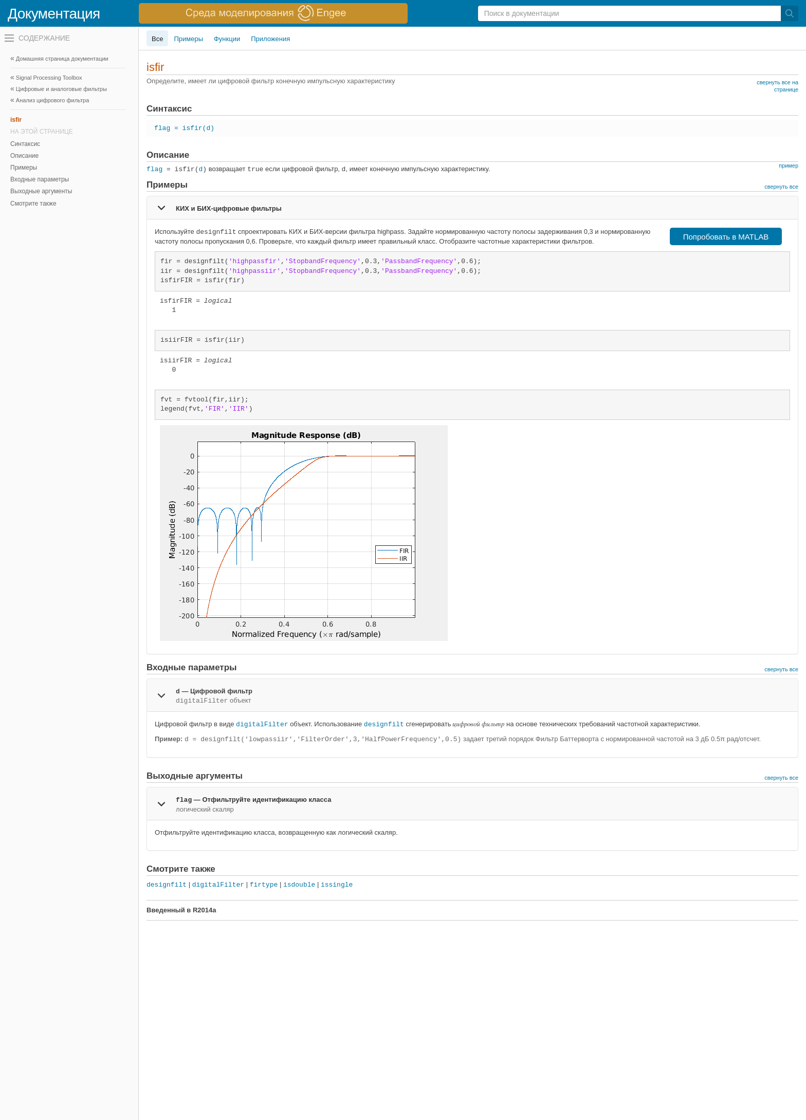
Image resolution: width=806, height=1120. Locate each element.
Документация (54, 14)
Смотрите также (33, 203)
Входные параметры (39, 179)
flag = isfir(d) (184, 128)
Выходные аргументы (41, 191)
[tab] (472, 207)
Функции (227, 39)
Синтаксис (25, 144)
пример (788, 165)
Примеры (23, 167)
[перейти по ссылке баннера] (273, 13)
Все (157, 39)
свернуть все (781, 186)
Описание (24, 155)
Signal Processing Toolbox (49, 78)
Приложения (270, 39)
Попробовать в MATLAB (726, 236)
